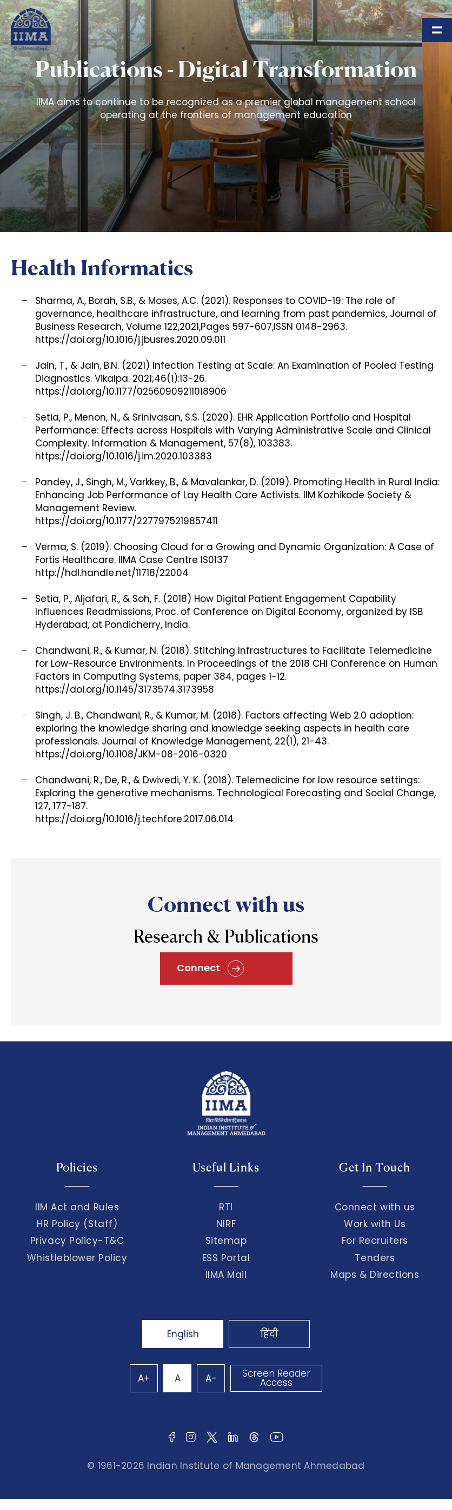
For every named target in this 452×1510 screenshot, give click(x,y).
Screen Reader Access (276, 1378)
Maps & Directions (374, 1274)
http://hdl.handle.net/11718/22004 (112, 572)
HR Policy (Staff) (77, 1223)
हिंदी (269, 1334)
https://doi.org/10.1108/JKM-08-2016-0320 (131, 754)
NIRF (226, 1223)
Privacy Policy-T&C (77, 1240)
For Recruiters (375, 1240)
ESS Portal (226, 1257)
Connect (210, 968)
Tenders (375, 1257)
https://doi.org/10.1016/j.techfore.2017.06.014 (134, 818)
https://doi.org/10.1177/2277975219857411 (126, 520)
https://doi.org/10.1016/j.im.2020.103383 (123, 456)
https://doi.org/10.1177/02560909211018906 (131, 391)
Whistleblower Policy (77, 1257)
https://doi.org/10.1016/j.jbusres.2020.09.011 (130, 339)
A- (211, 1378)
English (183, 1334)
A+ (144, 1378)
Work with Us (375, 1223)
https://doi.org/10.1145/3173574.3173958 (124, 689)
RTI (226, 1207)
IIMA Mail (226, 1274)
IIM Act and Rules (77, 1207)
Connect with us (375, 1207)
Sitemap (226, 1240)
